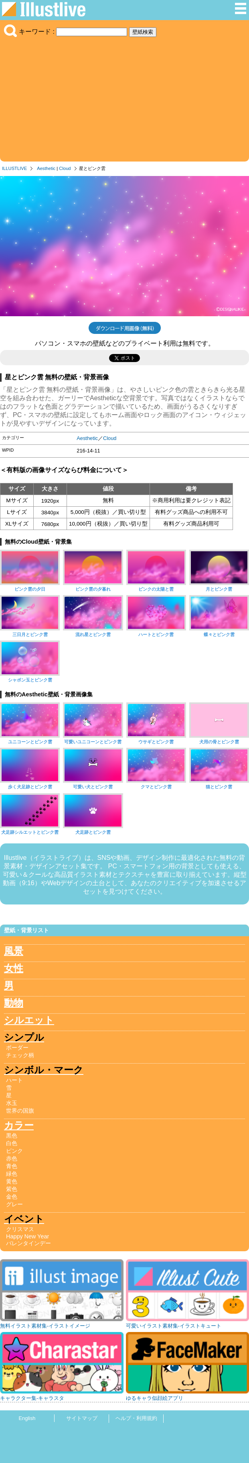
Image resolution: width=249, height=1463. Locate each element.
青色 (11, 1166)
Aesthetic (46, 168)
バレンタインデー (28, 1243)
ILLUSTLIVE (14, 168)
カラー (19, 1125)
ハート (14, 1080)
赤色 (11, 1158)
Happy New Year (27, 1236)
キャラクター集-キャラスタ (32, 1398)
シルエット (29, 1020)
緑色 (11, 1173)
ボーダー (17, 1047)
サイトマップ (81, 1418)
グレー (14, 1204)
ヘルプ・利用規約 (136, 1418)
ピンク (14, 1151)
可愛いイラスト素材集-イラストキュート (173, 1326)
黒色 (11, 1135)
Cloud (65, 168)
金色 (11, 1196)
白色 (11, 1143)
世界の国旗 (20, 1110)
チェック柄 (20, 1055)
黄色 (11, 1181)
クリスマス (20, 1229)
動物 (13, 1002)
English (27, 1418)
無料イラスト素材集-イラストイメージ (45, 1326)
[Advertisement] (124, 97)
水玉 (11, 1103)
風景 (13, 950)
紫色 (11, 1189)
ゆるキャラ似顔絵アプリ (154, 1398)
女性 (13, 968)
